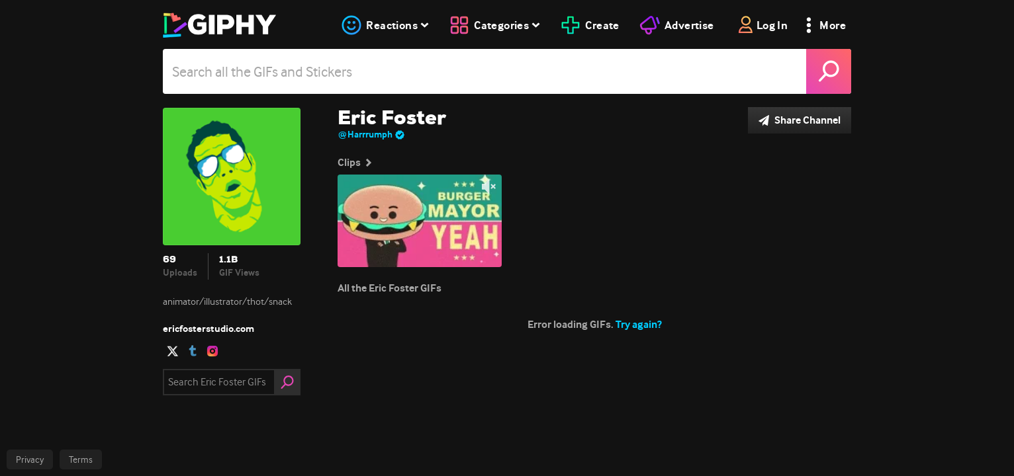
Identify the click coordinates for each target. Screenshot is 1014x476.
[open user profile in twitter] (173, 351)
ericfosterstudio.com (208, 329)
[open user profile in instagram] (212, 351)
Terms (81, 459)
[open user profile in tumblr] (193, 351)
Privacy (30, 459)
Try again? (639, 324)
